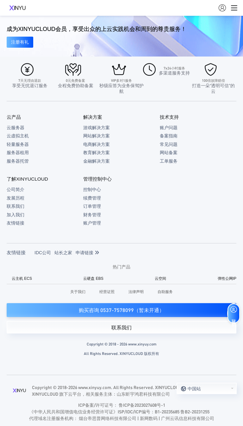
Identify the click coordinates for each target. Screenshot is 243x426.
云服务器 (15, 127)
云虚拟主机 (18, 135)
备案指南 (169, 135)
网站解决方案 (96, 135)
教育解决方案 (96, 152)
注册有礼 (20, 42)
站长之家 (63, 252)
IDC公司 (42, 252)
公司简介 (15, 189)
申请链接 (87, 252)
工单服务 (169, 161)
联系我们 (15, 206)
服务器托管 (18, 161)
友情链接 (15, 222)
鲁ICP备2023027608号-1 (142, 405)
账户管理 (92, 222)
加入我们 (15, 214)
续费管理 (92, 198)
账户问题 (169, 127)
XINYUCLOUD (17, 8)
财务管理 (92, 214)
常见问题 (169, 144)
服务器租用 (18, 152)
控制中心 (92, 189)
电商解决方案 (96, 144)
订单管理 (92, 206)
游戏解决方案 (96, 127)
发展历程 (15, 198)
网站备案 (169, 152)
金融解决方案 (96, 161)
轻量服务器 (18, 144)
